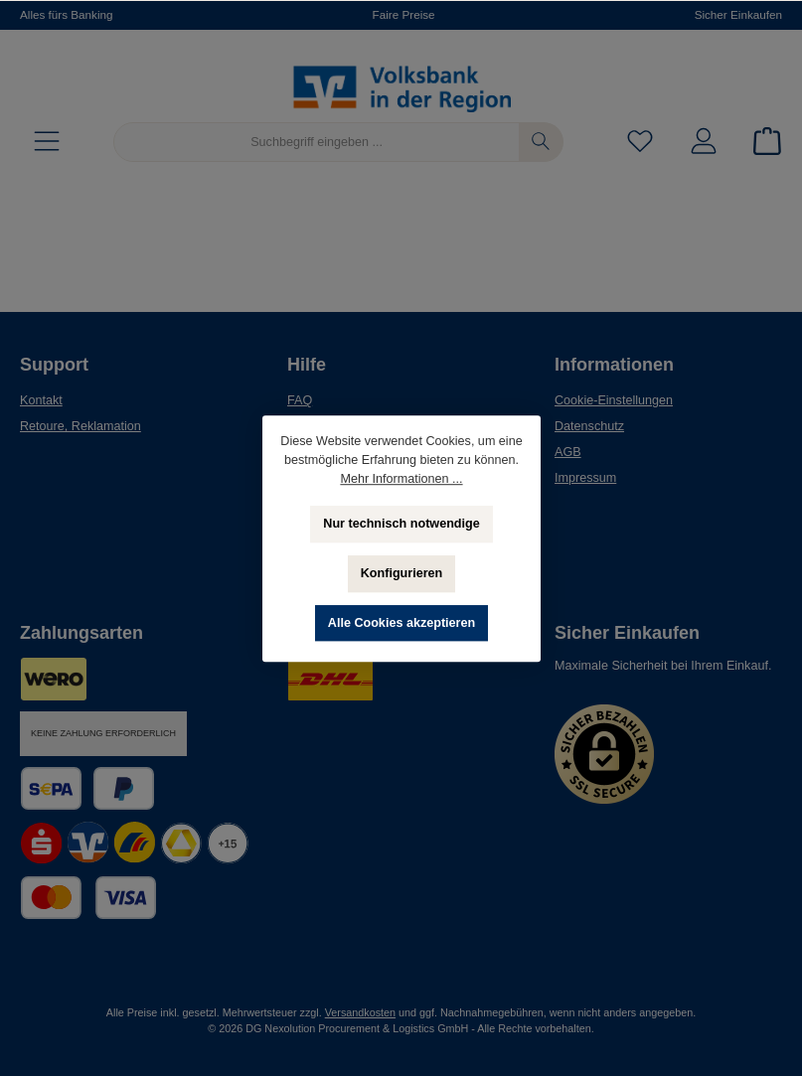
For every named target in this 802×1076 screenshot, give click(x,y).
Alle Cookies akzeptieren (400, 623)
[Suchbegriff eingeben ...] (316, 142)
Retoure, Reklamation (80, 426)
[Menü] (47, 142)
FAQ (299, 400)
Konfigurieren (401, 573)
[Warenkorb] (761, 142)
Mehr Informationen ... (401, 479)
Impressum (585, 478)
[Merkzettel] (640, 142)
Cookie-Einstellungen (614, 400)
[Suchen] (541, 142)
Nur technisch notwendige (401, 524)
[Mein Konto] (703, 142)
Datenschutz (589, 426)
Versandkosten (360, 1012)
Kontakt (41, 400)
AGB (568, 452)
